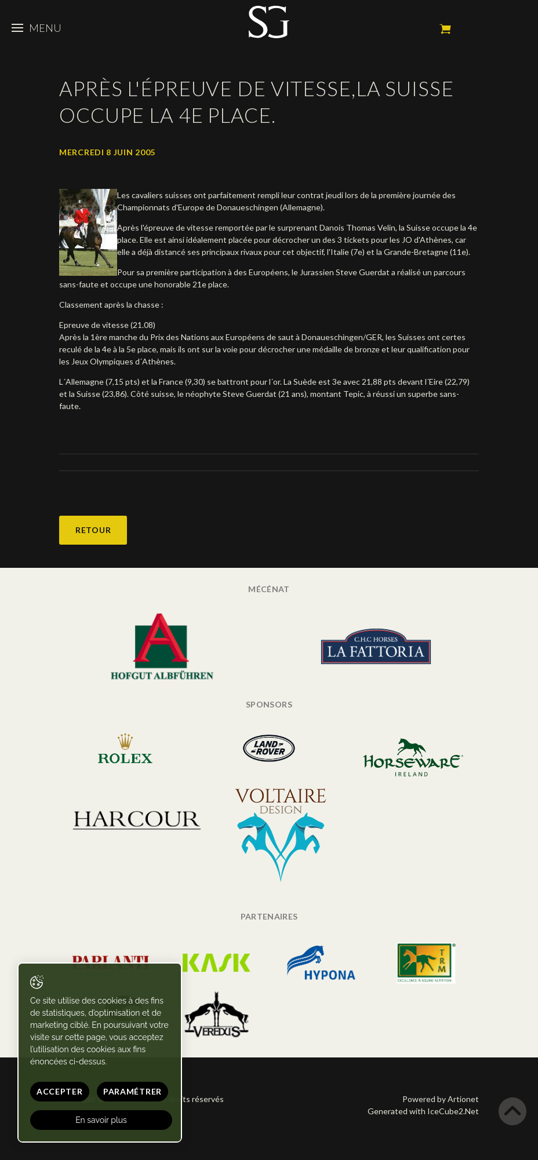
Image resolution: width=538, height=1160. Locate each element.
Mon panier (445, 29)
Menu (36, 27)
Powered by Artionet (440, 1099)
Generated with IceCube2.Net (423, 1111)
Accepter (60, 1091)
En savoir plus (101, 1120)
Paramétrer (132, 1091)
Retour (93, 530)
